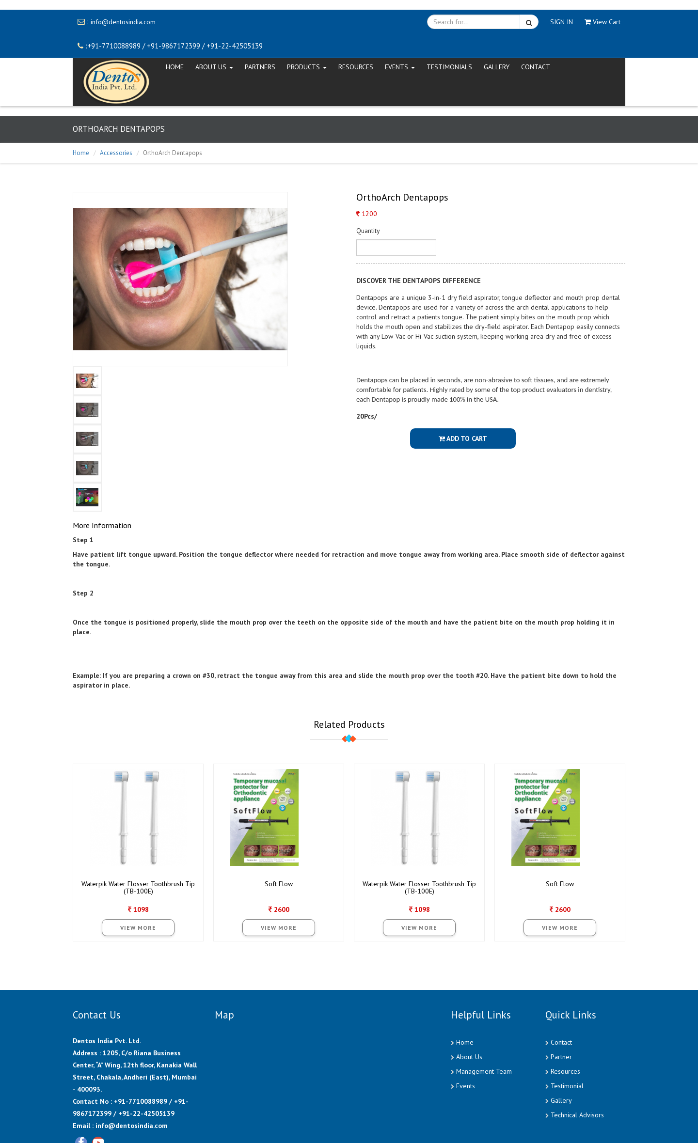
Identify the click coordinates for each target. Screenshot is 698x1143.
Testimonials (449, 67)
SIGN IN (561, 21)
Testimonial (567, 1085)
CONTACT (535, 67)
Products (307, 67)
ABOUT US (214, 67)
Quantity (368, 230)
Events (465, 1085)
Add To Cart (463, 438)
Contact (561, 1042)
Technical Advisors (577, 1115)
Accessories (116, 153)
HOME (175, 67)
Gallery (496, 67)
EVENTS (400, 67)
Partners (260, 67)
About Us (469, 1056)
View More (138, 927)
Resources (355, 67)
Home (81, 153)
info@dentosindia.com (123, 21)
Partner (561, 1056)
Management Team (484, 1071)
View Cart (602, 21)
